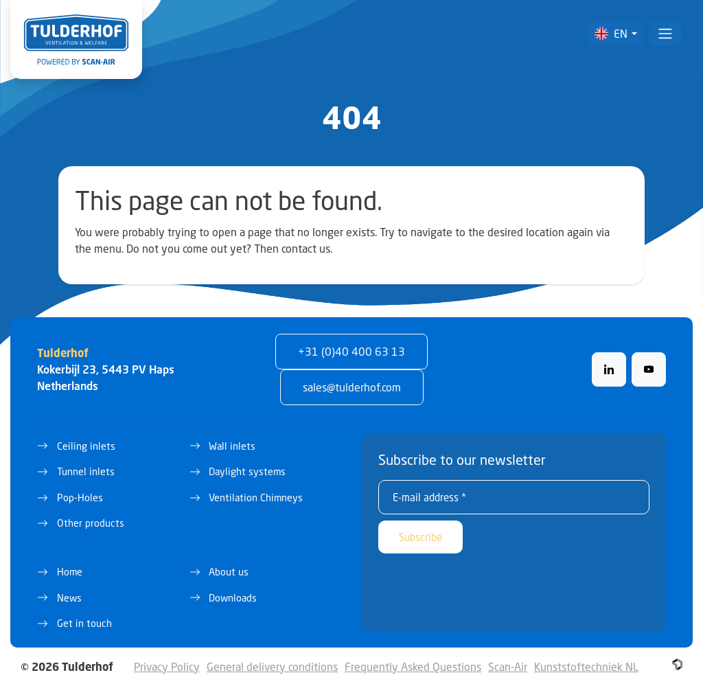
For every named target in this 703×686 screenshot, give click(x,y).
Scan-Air (507, 666)
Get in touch (84, 623)
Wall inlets (232, 446)
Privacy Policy (167, 666)
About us (229, 572)
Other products (90, 523)
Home (69, 572)
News (69, 598)
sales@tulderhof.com (352, 386)
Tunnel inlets (86, 471)
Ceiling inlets (86, 446)
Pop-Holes (80, 497)
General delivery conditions (272, 666)
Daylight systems (247, 471)
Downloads (233, 598)
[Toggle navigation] (665, 33)
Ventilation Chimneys (256, 497)
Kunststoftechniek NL (586, 666)
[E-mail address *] (513, 497)
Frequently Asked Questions (413, 666)
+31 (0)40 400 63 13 (351, 351)
